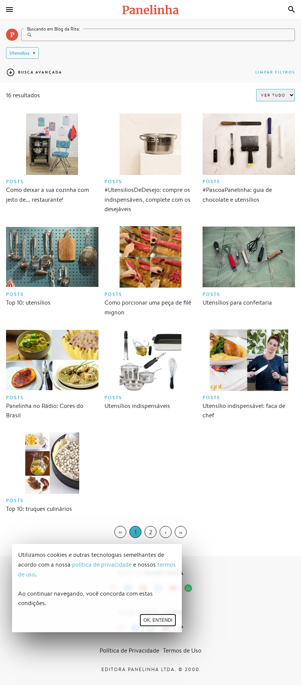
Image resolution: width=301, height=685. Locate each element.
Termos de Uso (182, 650)
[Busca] (291, 9)
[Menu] (9, 9)
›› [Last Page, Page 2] (180, 532)
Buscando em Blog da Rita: (53, 28)
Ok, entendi (157, 620)
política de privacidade (102, 565)
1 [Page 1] (136, 532)
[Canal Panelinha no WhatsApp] (188, 588)
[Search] (158, 35)
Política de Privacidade (129, 650)
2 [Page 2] (150, 532)
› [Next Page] (165, 532)
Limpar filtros (275, 72)
